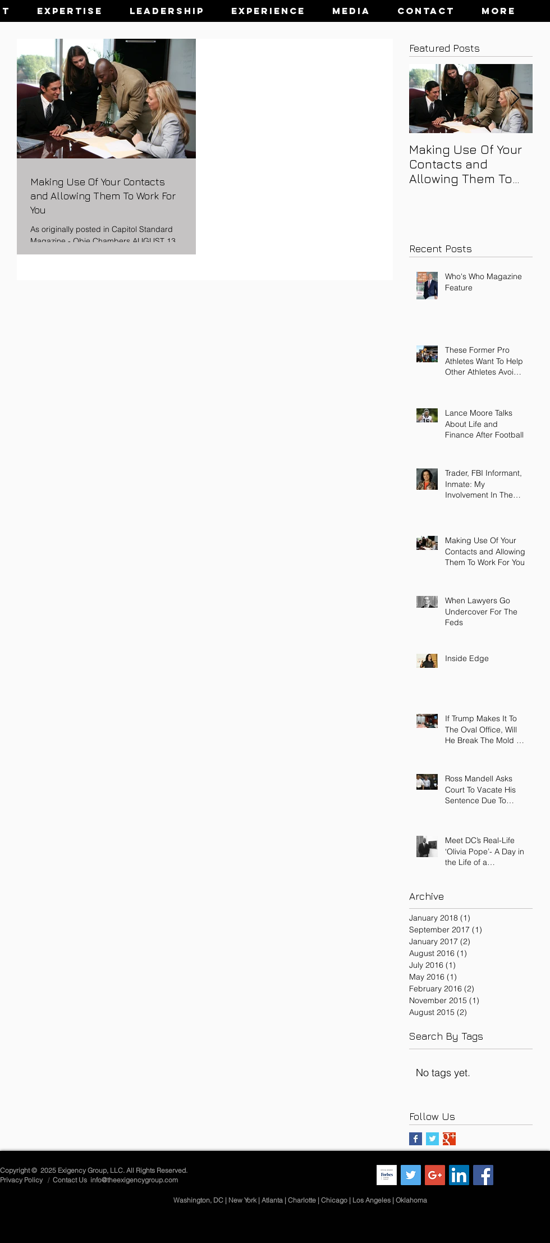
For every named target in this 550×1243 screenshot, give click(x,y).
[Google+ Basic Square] (449, 1138)
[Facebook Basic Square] (415, 1138)
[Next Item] (515, 98)
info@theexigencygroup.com (134, 1180)
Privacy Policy (22, 1180)
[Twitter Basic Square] (432, 1138)
